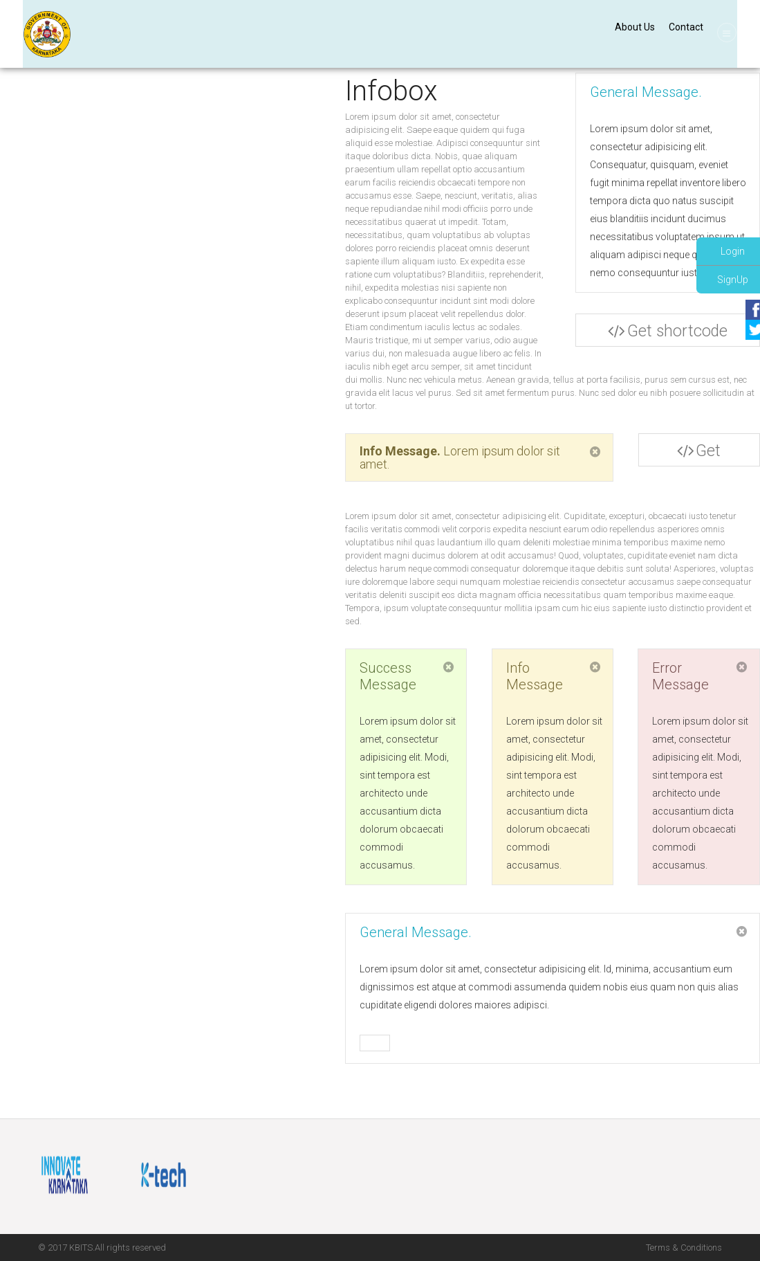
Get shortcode (697, 454)
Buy (375, 1043)
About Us (632, 27)
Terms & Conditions (684, 1247)
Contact (683, 27)
